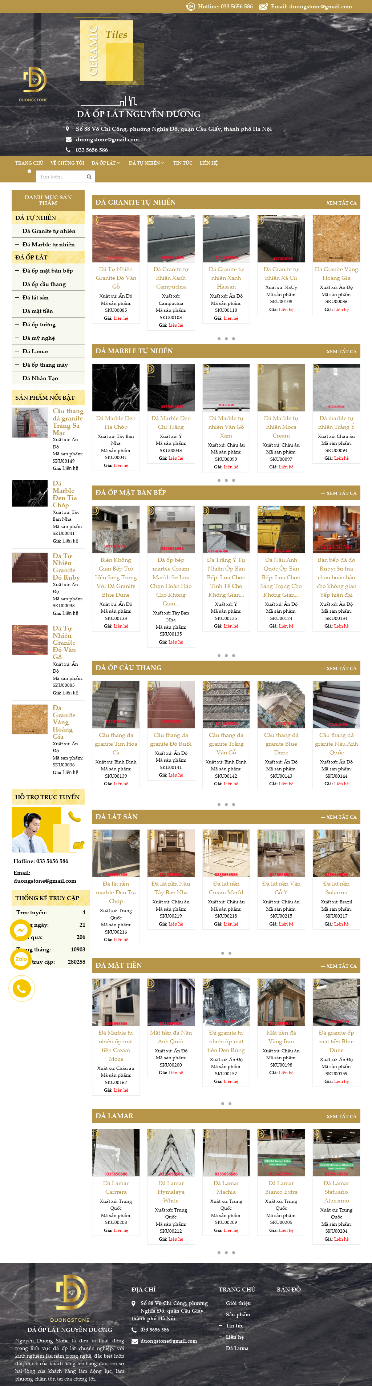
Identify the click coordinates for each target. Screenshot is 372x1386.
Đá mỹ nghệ (39, 338)
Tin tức (183, 163)
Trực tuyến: (31, 912)
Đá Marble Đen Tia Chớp (65, 494)
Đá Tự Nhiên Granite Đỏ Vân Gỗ (116, 277)
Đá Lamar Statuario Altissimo (336, 1191)
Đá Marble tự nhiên (134, 350)
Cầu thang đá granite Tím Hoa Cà (116, 743)
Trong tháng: (33, 949)
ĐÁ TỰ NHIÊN (35, 218)
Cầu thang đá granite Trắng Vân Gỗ (226, 743)
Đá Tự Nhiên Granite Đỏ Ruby (66, 566)
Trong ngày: (32, 924)
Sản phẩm (238, 1314)
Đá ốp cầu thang (129, 667)
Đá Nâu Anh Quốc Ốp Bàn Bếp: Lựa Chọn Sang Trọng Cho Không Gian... (281, 577)
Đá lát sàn (117, 816)
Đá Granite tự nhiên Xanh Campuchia (171, 277)
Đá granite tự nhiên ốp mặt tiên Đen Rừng (226, 1041)
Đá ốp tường (39, 324)
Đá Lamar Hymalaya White (171, 1191)
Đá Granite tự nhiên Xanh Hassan (226, 277)
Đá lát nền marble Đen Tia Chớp (116, 892)
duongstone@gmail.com (169, 1340)
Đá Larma (237, 1348)
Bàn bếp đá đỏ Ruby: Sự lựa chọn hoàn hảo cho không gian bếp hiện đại (336, 577)
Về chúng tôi (67, 163)
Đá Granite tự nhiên (136, 202)
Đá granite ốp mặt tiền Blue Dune (336, 1041)
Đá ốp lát (106, 163)
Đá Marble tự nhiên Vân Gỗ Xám (226, 426)
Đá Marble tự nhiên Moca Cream (281, 426)
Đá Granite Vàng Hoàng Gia (64, 722)
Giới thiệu (238, 1303)
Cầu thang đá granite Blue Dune (281, 743)
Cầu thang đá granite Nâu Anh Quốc (336, 743)
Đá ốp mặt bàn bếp (131, 492)
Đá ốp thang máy (45, 364)
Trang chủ (29, 163)
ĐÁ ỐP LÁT (31, 257)
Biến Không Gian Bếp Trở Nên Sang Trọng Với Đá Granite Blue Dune (116, 577)
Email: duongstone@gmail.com (311, 6)
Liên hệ (209, 163)
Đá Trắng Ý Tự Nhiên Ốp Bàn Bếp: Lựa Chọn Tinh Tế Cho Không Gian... (226, 577)
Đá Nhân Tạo (40, 378)
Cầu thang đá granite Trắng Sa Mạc (68, 421)
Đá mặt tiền (119, 965)
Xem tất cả (342, 203)
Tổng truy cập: (35, 962)
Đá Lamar (114, 1115)
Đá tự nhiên (146, 163)
